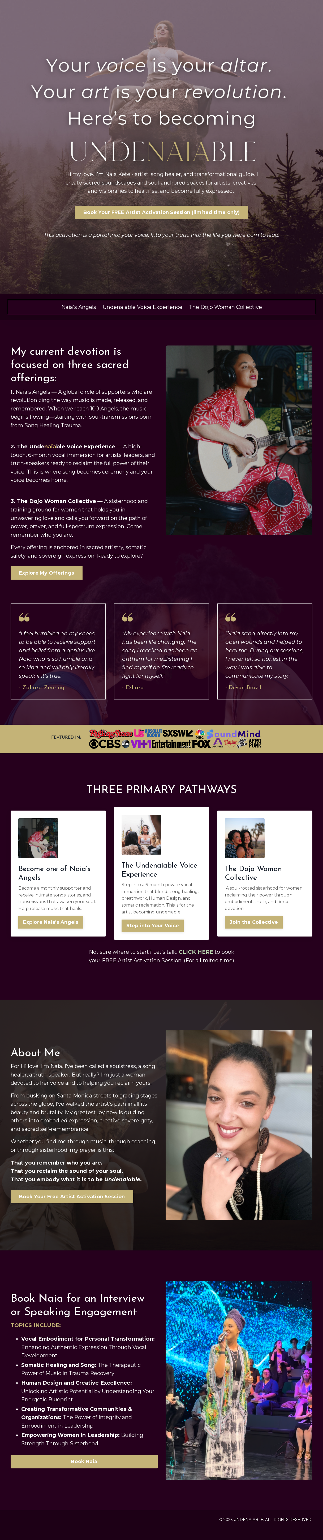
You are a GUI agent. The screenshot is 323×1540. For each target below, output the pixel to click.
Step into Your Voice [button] (153, 928)
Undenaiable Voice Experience (142, 307)
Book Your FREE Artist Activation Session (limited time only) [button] (161, 213)
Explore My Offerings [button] (46, 575)
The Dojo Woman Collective (225, 307)
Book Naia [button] (84, 1474)
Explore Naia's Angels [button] (51, 925)
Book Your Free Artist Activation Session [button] (72, 1208)
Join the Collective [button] (254, 925)
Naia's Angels (78, 307)
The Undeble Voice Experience (66, 448)
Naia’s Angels (33, 393)
